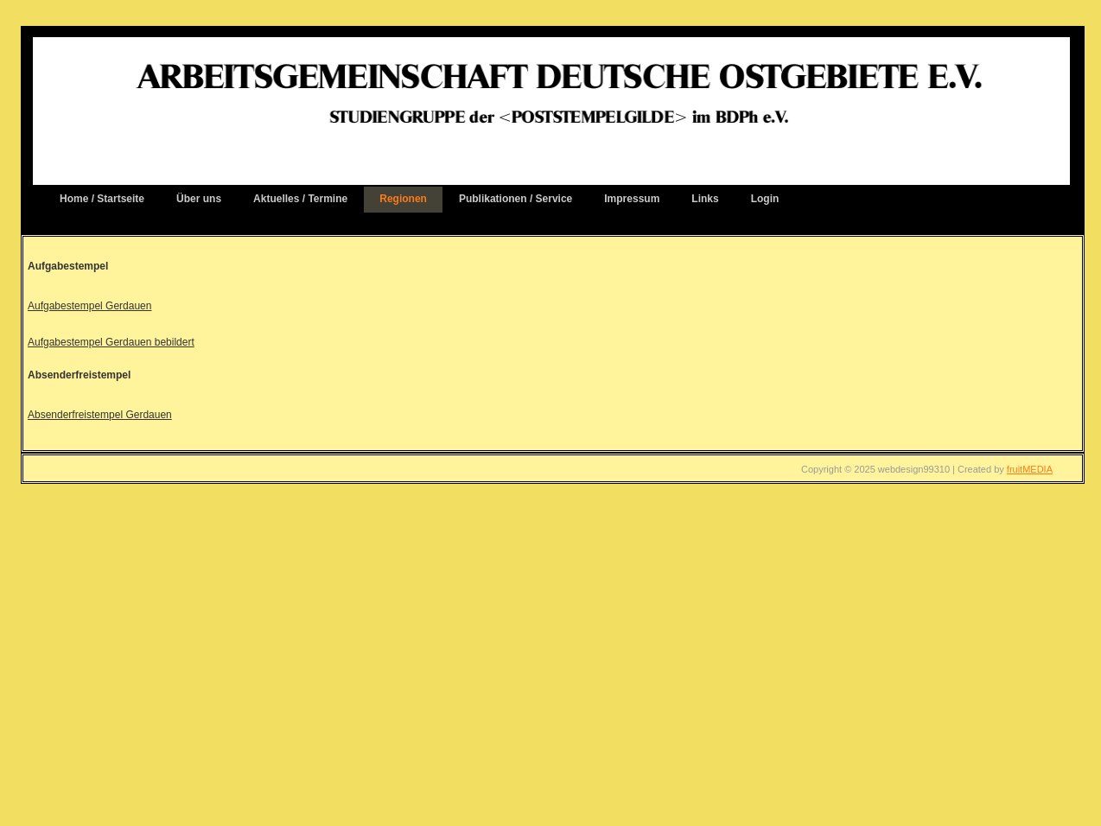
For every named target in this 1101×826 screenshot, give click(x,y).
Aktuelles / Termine (300, 199)
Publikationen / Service (515, 199)
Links (704, 199)
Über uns (198, 199)
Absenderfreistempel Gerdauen (100, 415)
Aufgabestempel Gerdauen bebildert (111, 342)
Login (765, 199)
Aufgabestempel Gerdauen (89, 306)
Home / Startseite (102, 199)
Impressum (631, 199)
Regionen (403, 199)
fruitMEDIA (1030, 469)
